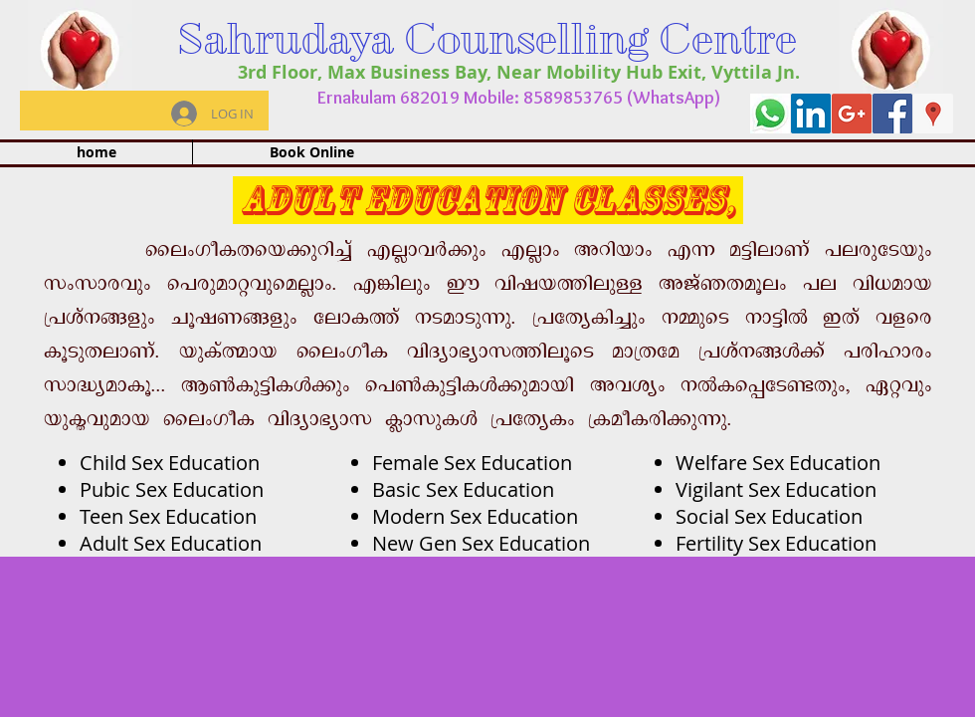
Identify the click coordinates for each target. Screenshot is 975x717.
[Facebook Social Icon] (892, 113)
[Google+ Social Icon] (852, 113)
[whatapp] (770, 113)
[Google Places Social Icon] (933, 113)
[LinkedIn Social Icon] (811, 113)
